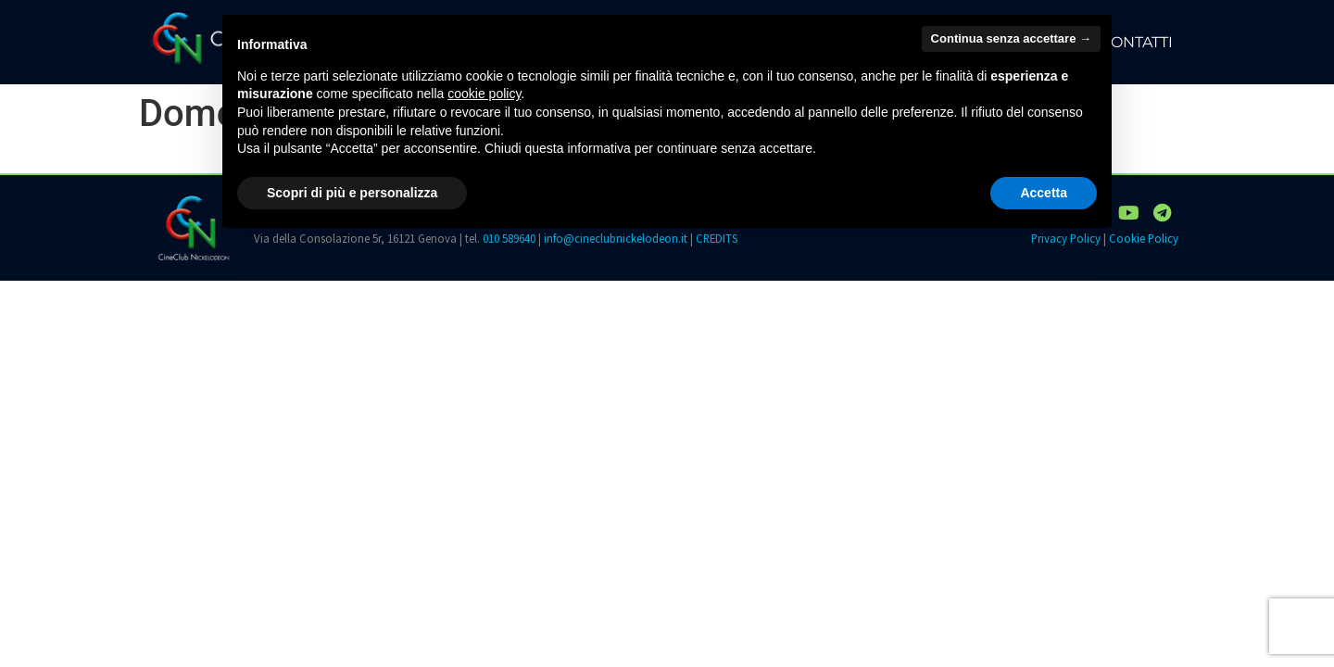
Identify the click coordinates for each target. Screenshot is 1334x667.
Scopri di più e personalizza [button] (352, 192)
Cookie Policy (1143, 238)
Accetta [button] (1043, 192)
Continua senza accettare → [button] (1011, 38)
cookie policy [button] (484, 93)
